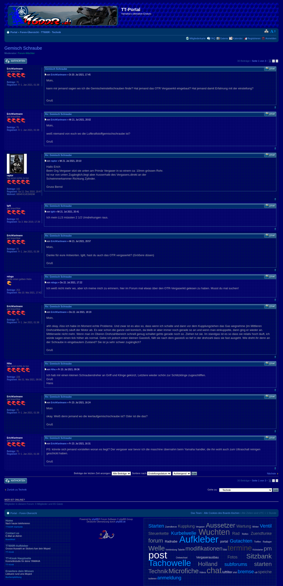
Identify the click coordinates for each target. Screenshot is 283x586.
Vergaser (200, 527)
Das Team (196, 513)
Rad (236, 533)
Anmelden (270, 38)
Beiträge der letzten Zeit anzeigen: (102, 473)
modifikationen (204, 548)
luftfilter (227, 572)
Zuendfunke (261, 533)
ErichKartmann (59, 74)
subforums (235, 564)
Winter (255, 527)
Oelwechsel (181, 557)
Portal (13, 32)
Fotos (232, 557)
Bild (225, 549)
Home (38, 523)
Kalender (238, 38)
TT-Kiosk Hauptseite (38, 561)
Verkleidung (171, 549)
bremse (246, 571)
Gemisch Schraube (23, 48)
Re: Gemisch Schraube (58, 114)
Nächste (271, 473)
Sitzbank (259, 556)
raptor (54, 161)
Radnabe (171, 541)
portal (224, 541)
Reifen (245, 534)
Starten (156, 526)
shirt (235, 572)
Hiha (53, 369)
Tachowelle (169, 563)
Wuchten (214, 532)
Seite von (259, 61)
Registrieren (253, 38)
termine (240, 548)
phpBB (95, 519)
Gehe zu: (212, 489)
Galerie (224, 38)
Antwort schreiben (15, 61)
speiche (265, 572)
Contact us (38, 536)
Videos (202, 572)
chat (214, 570)
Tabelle (181, 549)
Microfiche (183, 571)
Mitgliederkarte (197, 38)
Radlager (267, 542)
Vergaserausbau (207, 557)
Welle (156, 548)
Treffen (257, 542)
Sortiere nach (151, 473)
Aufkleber (198, 539)
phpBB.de (121, 521)
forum (155, 540)
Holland (208, 564)
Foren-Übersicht (29, 32)
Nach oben (275, 107)
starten (263, 564)
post (157, 555)
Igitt (53, 211)
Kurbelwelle (183, 533)
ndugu (54, 282)
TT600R (45, 32)
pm (268, 548)
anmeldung (169, 577)
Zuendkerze (171, 527)
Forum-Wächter (26, 53)
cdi (255, 572)
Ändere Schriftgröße (273, 31)
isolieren (152, 578)
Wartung (243, 526)
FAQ (212, 38)
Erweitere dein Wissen (38, 574)
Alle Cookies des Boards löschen (221, 513)
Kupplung (186, 526)
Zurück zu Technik (17, 489)
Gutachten (241, 541)
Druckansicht (266, 31)
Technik (56, 32)
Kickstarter (258, 549)
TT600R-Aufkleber (38, 548)
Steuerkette (158, 533)
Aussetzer (220, 525)
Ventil (266, 526)
